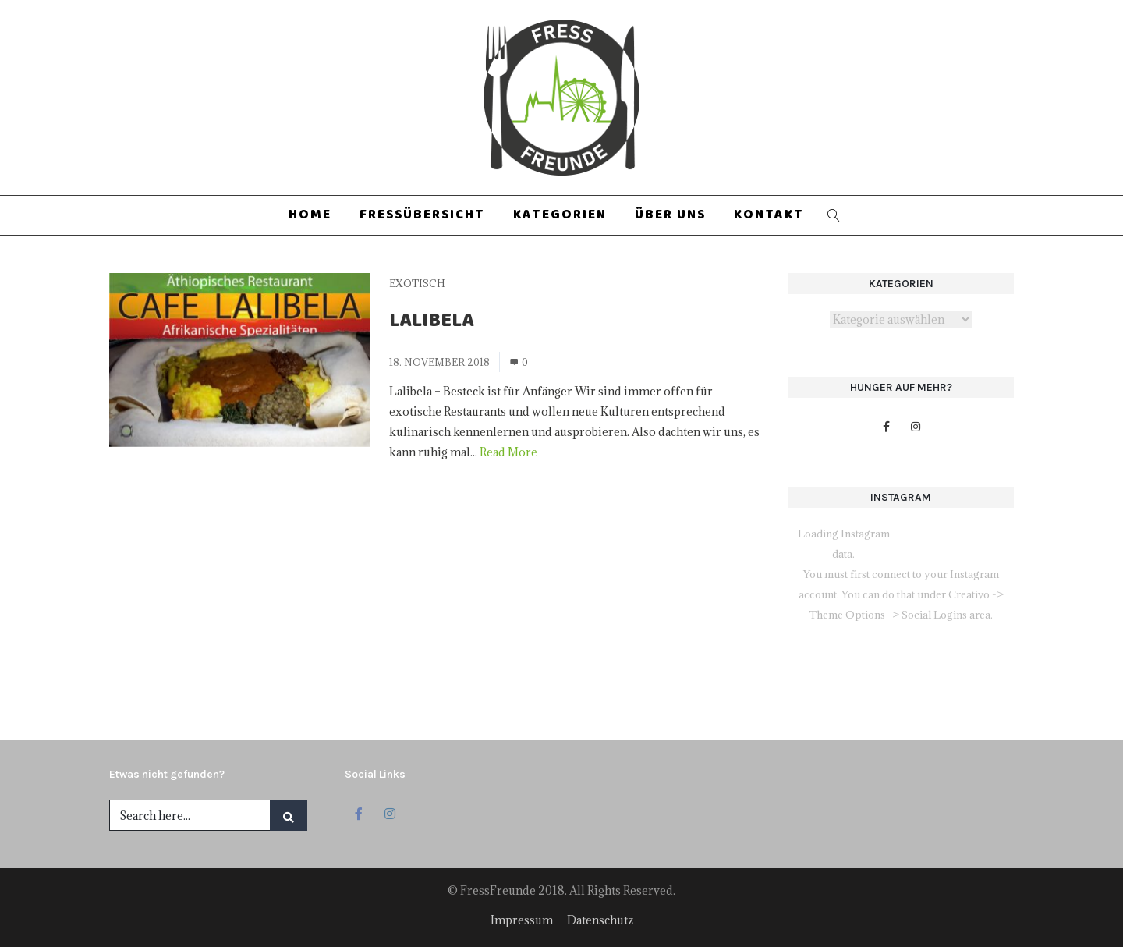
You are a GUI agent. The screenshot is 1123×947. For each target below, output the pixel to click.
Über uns (670, 214)
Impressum (522, 920)
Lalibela (431, 322)
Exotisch (417, 283)
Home (310, 214)
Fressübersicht (422, 214)
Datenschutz (600, 920)
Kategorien (560, 214)
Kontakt (769, 214)
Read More (508, 452)
